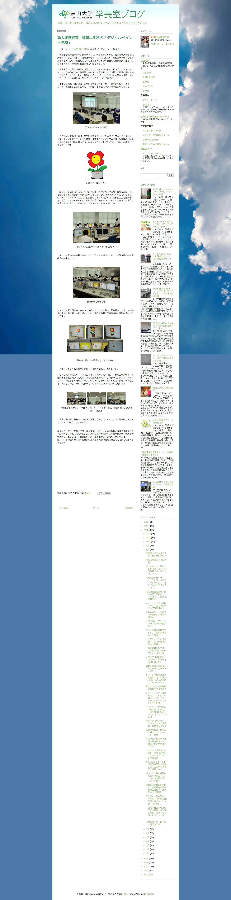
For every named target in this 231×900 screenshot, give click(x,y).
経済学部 (147, 72)
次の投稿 (64, 508)
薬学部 (146, 91)
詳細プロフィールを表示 (162, 44)
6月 (148, 833)
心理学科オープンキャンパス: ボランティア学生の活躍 (163, 192)
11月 (148, 537)
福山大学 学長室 (161, 37)
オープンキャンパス (151, 153)
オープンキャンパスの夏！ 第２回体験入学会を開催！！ (156, 641)
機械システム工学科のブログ (155, 144)
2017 (146, 526)
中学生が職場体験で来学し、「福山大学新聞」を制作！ (156, 632)
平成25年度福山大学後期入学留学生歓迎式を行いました (163, 325)
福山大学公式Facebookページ (155, 116)
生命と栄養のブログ (151, 130)
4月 (148, 841)
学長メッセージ (149, 100)
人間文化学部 (149, 77)
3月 (148, 845)
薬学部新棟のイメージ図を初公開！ (163, 421)
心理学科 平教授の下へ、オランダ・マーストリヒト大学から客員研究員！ (163, 292)
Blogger (150, 894)
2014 (146, 862)
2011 (146, 874)
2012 (146, 870)
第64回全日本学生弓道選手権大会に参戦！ (156, 554)
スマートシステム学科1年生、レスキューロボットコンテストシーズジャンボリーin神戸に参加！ (156, 698)
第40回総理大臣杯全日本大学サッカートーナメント (156, 668)
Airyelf (126, 894)
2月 (148, 849)
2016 (146, 530)
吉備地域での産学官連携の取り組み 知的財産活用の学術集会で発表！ (156, 742)
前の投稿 (129, 508)
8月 (148, 550)
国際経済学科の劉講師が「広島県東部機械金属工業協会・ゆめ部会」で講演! (156, 788)
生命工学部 (148, 86)
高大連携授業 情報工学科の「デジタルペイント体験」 (156, 732)
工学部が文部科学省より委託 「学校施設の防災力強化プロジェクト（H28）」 (156, 800)
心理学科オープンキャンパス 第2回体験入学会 (156, 623)
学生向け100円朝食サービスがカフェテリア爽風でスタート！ (163, 224)
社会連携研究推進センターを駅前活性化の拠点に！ (157, 453)
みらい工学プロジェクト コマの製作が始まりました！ (163, 358)
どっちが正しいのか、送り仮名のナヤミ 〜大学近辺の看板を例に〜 (163, 257)
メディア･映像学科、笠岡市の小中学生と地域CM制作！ (156, 659)
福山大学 (145, 61)
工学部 (146, 82)
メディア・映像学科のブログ (155, 135)
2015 (146, 858)
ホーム (96, 508)
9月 (148, 546)
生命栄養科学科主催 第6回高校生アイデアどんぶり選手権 (156, 650)
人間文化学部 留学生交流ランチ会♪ (156, 823)
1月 (148, 853)
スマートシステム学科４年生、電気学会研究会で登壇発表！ (156, 605)
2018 (146, 522)
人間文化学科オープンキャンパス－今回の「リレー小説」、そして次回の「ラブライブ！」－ (156, 582)
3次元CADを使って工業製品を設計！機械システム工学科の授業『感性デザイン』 (156, 765)
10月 (148, 541)
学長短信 (146, 104)
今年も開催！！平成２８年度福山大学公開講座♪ (156, 614)
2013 (146, 866)
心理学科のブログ (150, 140)
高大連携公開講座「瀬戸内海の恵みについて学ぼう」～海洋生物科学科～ (156, 595)
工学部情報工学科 (80, 49)
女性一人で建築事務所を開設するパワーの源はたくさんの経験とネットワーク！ (156, 679)
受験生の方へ (147, 149)
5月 (148, 837)
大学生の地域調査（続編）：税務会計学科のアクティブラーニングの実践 (156, 754)
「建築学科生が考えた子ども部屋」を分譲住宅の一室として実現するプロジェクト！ (156, 813)
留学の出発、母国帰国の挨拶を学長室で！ (156, 687)
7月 (148, 829)
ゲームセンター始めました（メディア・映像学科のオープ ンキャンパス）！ (156, 570)
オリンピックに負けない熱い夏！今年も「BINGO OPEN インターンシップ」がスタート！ (156, 712)
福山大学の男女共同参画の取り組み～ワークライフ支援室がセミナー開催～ (156, 777)
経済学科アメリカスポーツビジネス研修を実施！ (163, 484)
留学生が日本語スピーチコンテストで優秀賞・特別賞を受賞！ (156, 723)
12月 (148, 533)
